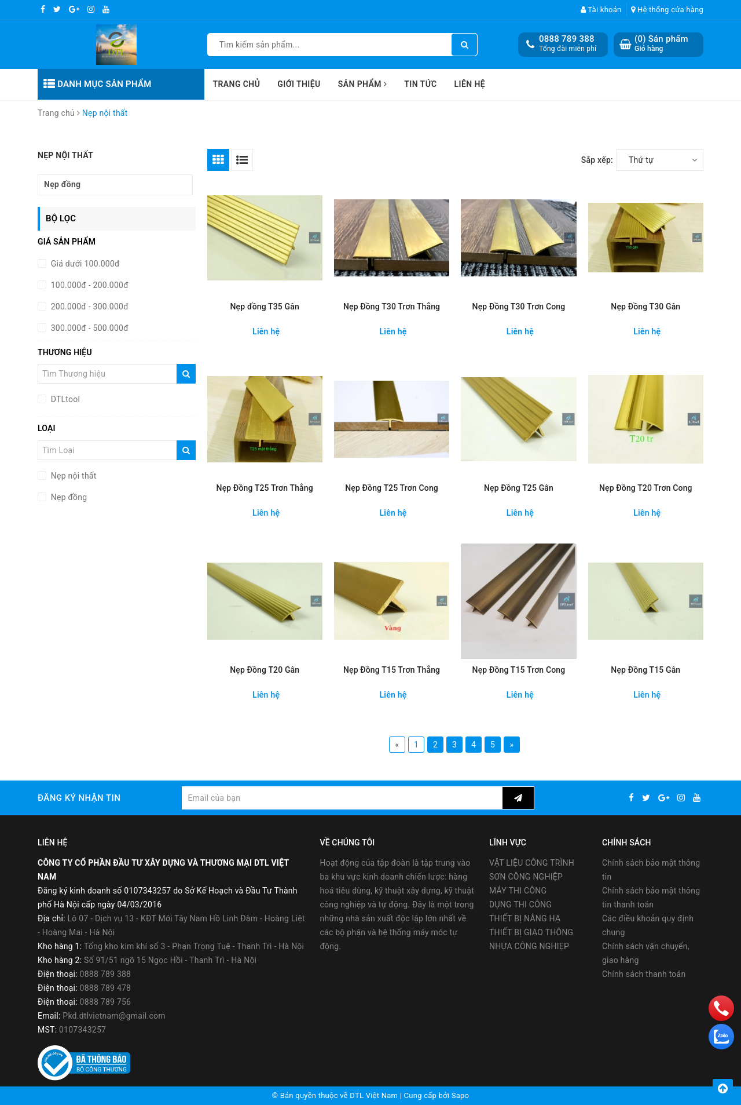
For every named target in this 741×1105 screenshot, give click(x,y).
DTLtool (64, 399)
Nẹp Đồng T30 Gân (645, 306)
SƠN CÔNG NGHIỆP (526, 876)
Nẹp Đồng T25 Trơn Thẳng (265, 488)
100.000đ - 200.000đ (89, 285)
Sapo (460, 1095)
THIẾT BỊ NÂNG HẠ (524, 918)
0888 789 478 (105, 988)
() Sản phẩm (661, 44)
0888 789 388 (567, 39)
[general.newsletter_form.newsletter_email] (342, 797)
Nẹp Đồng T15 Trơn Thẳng (391, 669)
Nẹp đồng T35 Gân (264, 306)
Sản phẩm (362, 84)
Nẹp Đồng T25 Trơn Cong (391, 488)
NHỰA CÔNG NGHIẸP (529, 946)
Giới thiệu (298, 84)
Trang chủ (237, 84)
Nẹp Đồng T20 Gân (264, 669)
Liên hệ (470, 84)
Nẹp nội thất (73, 475)
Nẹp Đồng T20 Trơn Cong (645, 488)
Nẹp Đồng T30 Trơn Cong (519, 306)
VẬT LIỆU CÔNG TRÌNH (531, 862)
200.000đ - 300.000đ (89, 306)
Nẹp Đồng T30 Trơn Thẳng (391, 306)
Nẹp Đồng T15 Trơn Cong (519, 669)
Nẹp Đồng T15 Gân (645, 669)
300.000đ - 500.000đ (89, 328)
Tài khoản (601, 9)
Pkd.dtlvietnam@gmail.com (114, 1015)
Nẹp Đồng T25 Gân (518, 488)
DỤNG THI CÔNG (520, 904)
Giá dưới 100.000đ (84, 263)
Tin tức (420, 84)
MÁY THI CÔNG (517, 890)
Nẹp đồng (62, 184)
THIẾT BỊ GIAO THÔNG (531, 932)
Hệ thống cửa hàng (667, 9)
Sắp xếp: (597, 160)
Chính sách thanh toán (643, 974)
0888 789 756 (105, 1001)
